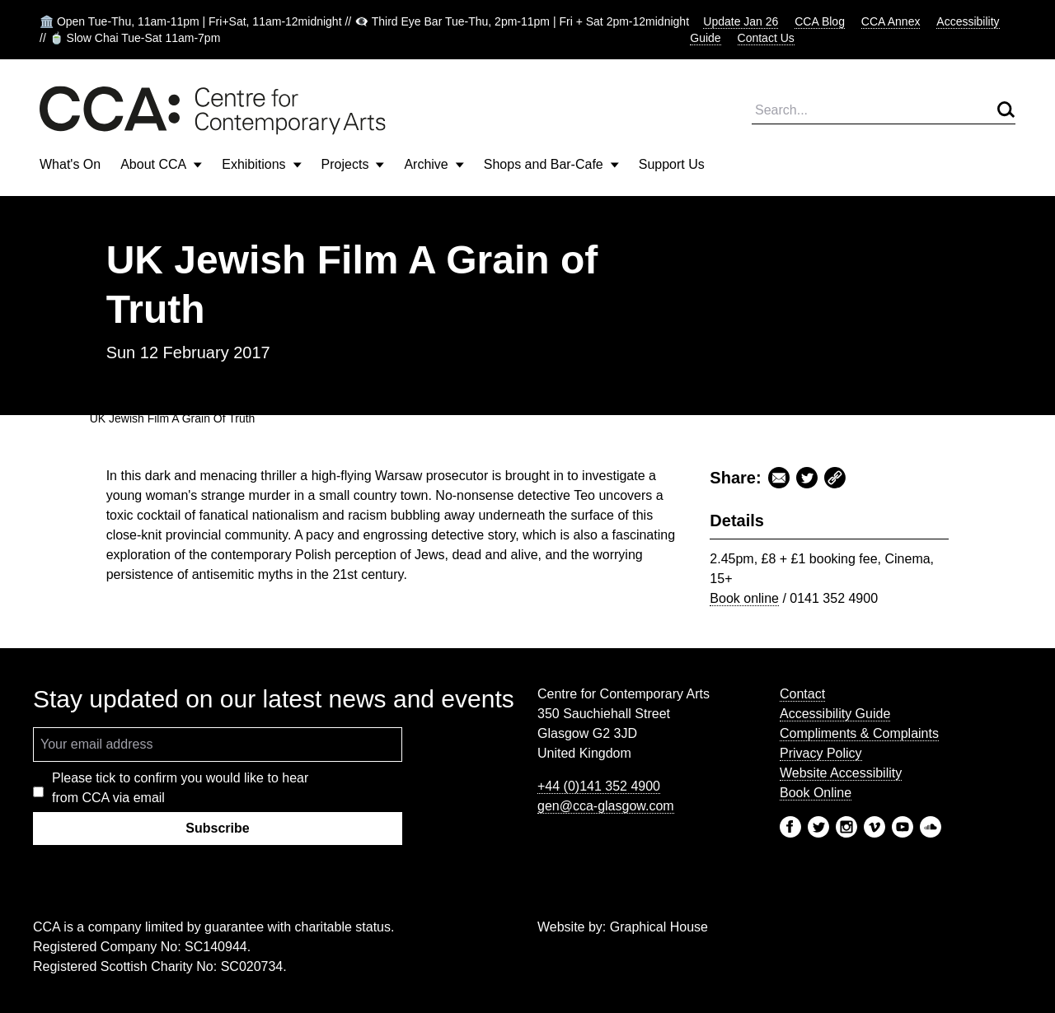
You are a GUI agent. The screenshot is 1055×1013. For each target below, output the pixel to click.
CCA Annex (891, 21)
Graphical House (659, 927)
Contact (802, 694)
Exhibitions (261, 164)
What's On (70, 164)
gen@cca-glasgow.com (605, 806)
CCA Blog (820, 21)
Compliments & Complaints (859, 733)
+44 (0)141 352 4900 (598, 786)
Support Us (672, 164)
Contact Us (766, 37)
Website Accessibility (841, 773)
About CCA (161, 164)
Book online (744, 598)
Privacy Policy (821, 753)
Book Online (815, 793)
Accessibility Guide (835, 714)
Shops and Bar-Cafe (551, 164)
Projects (353, 164)
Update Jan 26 (740, 21)
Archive (433, 164)
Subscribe (217, 828)
